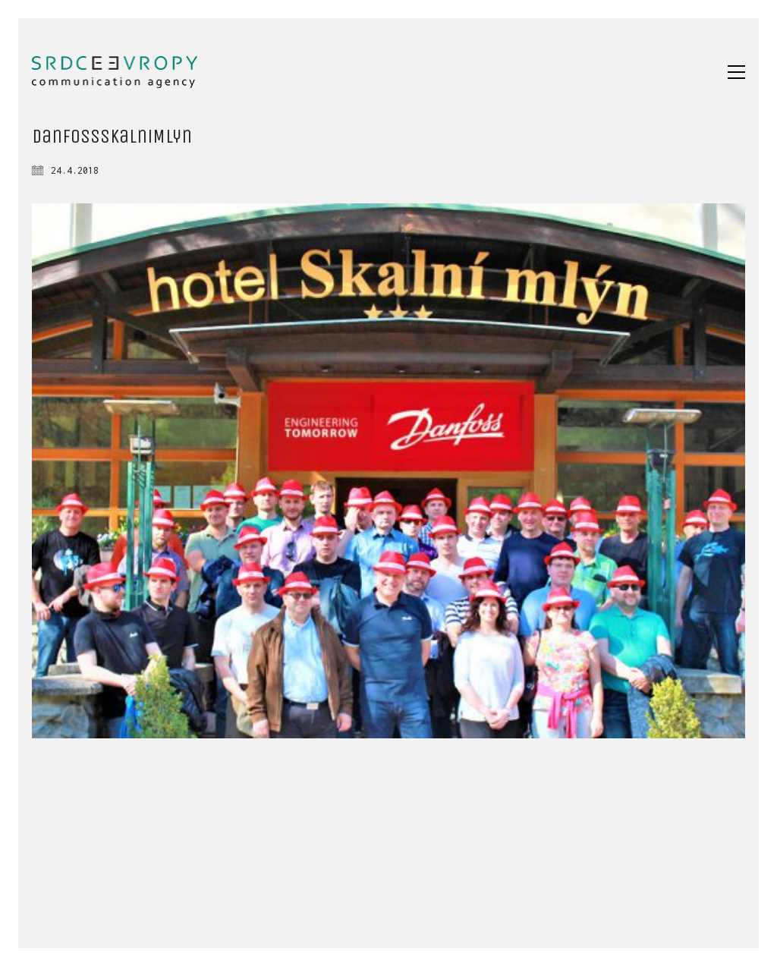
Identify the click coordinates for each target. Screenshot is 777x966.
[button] (736, 72)
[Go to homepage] (114, 72)
